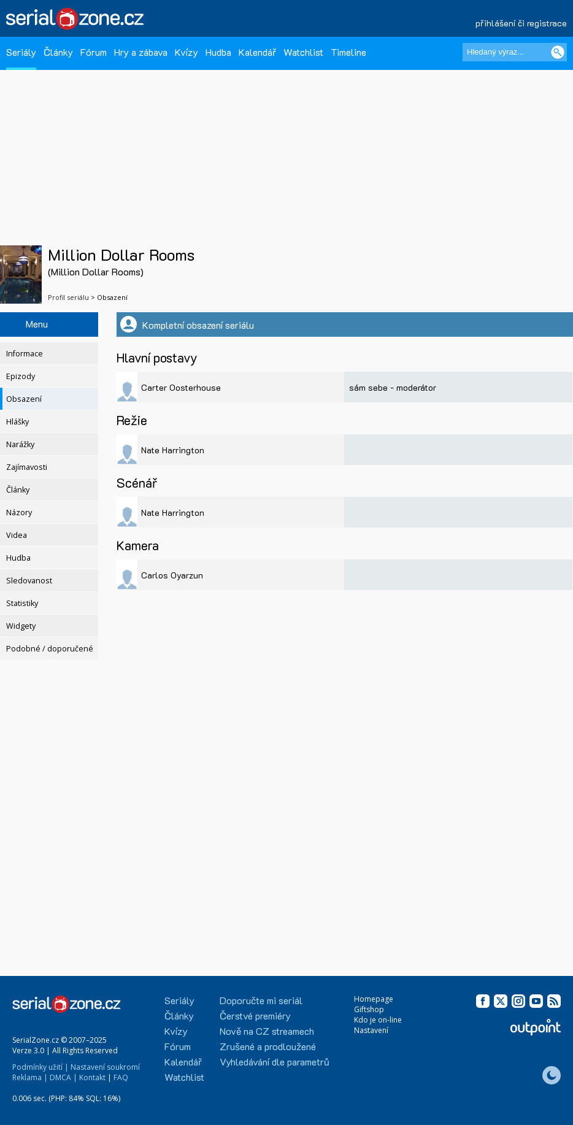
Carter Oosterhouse (181, 387)
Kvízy (186, 51)
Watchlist (303, 51)
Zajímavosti (26, 467)
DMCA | (63, 1077)
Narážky (20, 444)
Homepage (373, 999)
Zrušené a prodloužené (268, 1046)
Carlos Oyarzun (172, 575)
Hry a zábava (140, 51)
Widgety (21, 626)
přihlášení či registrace (521, 23)
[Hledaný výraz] (515, 52)
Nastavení (371, 1030)
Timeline (348, 51)
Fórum (93, 51)
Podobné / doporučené (49, 648)
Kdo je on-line (378, 1020)
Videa (16, 535)
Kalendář (257, 51)
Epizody (20, 376)
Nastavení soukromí (105, 1067)
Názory (19, 512)
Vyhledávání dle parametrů (274, 1061)
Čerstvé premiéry (255, 1015)
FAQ (120, 1077)
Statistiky (22, 603)
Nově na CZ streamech (267, 1030)
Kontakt (92, 1077)
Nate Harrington (172, 450)
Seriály (21, 51)
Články (58, 51)
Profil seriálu (68, 297)
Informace (24, 353)
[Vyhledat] (557, 52)
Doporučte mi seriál (261, 1000)
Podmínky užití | (40, 1067)
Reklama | (30, 1077)
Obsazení (24, 399)
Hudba (218, 51)
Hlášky (17, 422)
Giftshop (369, 1009)
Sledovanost (29, 580)
